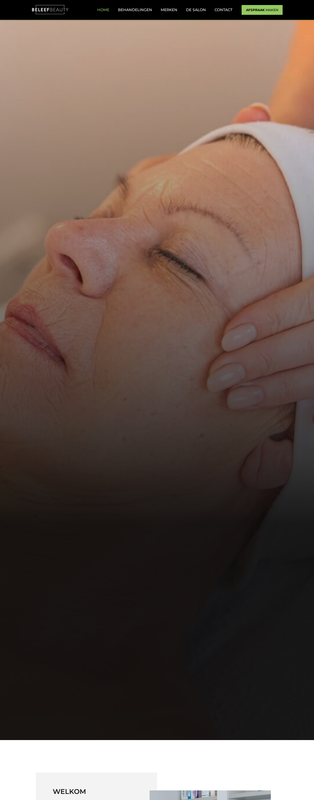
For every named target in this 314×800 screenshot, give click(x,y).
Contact (223, 10)
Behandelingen (135, 10)
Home (103, 10)
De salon (196, 10)
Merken (169, 10)
